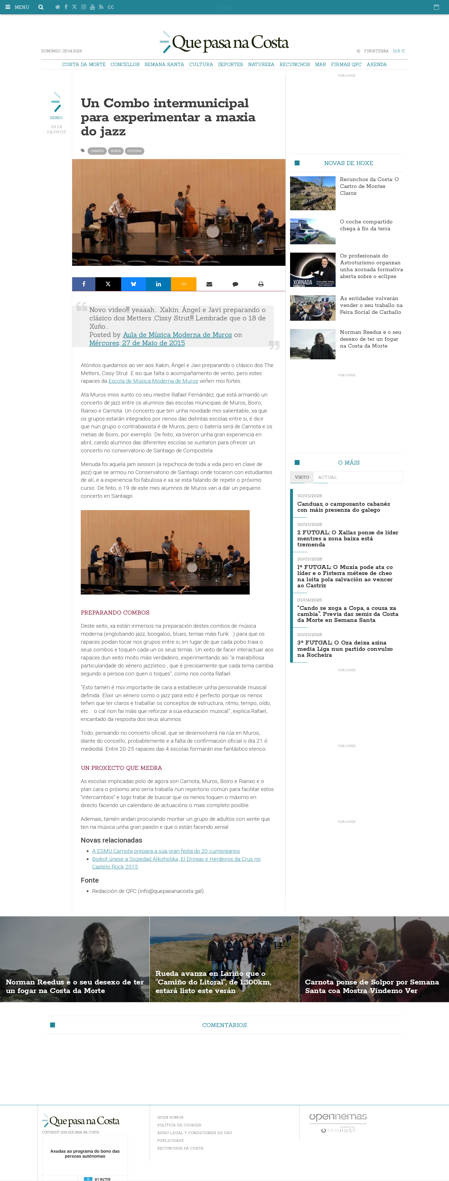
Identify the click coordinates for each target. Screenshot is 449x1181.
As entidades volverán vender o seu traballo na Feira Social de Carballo (371, 305)
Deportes (230, 64)
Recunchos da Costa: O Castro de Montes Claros (369, 186)
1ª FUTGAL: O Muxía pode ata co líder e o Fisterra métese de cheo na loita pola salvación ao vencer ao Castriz (345, 574)
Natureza (261, 64)
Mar (320, 64)
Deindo (56, 118)
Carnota (97, 151)
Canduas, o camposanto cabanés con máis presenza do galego (343, 507)
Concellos (125, 64)
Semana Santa (164, 64)
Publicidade (170, 1140)
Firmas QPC (346, 64)
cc (111, 7)
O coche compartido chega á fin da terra (366, 225)
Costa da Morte (84, 64)
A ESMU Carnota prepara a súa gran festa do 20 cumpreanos (166, 851)
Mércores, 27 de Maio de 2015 (137, 343)
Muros (116, 151)
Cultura (201, 64)
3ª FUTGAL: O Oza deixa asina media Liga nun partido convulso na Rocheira (345, 645)
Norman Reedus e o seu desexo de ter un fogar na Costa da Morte (370, 339)
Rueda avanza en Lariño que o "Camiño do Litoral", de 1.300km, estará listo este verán (215, 982)
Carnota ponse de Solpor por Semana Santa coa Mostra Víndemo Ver (372, 982)
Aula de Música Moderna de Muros (177, 334)
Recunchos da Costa (180, 1148)
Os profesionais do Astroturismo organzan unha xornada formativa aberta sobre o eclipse (371, 266)
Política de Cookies (179, 1125)
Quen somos (170, 1117)
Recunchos (294, 64)
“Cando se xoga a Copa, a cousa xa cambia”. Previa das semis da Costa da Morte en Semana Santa (347, 611)
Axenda (377, 64)
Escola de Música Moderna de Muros (153, 381)
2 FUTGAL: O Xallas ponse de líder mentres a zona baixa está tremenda (343, 537)
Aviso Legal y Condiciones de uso (194, 1133)
